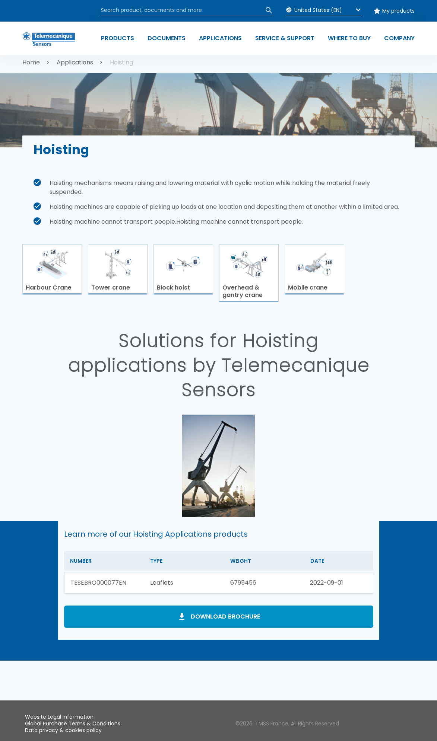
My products (398, 10)
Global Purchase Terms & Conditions (72, 723)
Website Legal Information (59, 717)
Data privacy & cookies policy (63, 730)
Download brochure (225, 616)
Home (31, 62)
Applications (75, 62)
